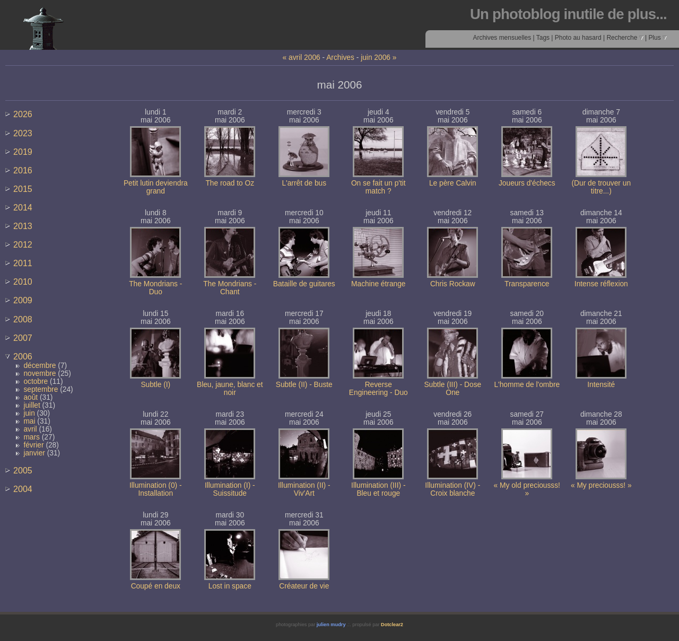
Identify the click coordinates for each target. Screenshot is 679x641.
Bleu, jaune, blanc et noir (230, 389)
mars (31, 437)
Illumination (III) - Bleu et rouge (378, 489)
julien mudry (331, 624)
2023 (22, 133)
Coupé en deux (155, 586)
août (30, 397)
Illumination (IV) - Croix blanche (452, 489)
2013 (22, 226)
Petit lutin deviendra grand (156, 187)
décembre (39, 366)
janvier (34, 453)
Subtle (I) (155, 385)
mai (29, 421)
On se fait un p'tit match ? (378, 187)
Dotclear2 (392, 624)
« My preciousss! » (601, 485)
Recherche (624, 37)
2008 (22, 319)
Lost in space (229, 586)
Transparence (526, 284)
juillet (31, 405)
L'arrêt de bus (304, 183)
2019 (22, 151)
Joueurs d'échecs (527, 183)
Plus (657, 37)
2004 (22, 489)
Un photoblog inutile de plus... (568, 14)
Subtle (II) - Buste (304, 385)
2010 (22, 281)
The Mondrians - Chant (229, 288)
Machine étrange (378, 284)
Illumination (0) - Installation (155, 489)
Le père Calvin (452, 183)
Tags (543, 37)
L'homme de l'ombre (527, 385)
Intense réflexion (601, 284)
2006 (22, 356)
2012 (22, 244)
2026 (22, 114)
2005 (22, 470)
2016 (22, 170)
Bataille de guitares (304, 284)
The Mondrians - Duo (155, 288)
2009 (22, 300)
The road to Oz (229, 183)
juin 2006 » (378, 58)
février (33, 445)
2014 (22, 207)
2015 (22, 189)
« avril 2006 (301, 58)
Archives (340, 58)
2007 (22, 338)
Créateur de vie (304, 586)
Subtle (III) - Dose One (452, 389)
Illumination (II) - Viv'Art (304, 489)
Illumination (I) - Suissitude (230, 489)
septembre (40, 389)
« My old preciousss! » (527, 489)
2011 (22, 263)
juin (28, 413)
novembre (39, 373)
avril (30, 429)
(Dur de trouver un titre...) (601, 187)
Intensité (601, 385)
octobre (35, 381)
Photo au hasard (578, 37)
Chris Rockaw (452, 284)
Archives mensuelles (502, 37)
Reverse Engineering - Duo (378, 389)
